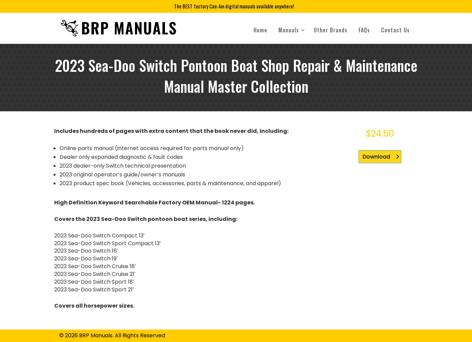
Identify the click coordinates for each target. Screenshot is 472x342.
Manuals (288, 30)
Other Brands (330, 30)
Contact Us (395, 30)
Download (376, 157)
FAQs (364, 30)
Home (260, 30)
